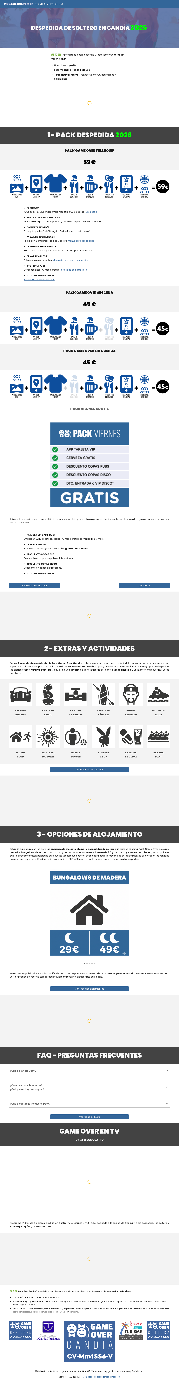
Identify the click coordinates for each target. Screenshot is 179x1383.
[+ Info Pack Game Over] (34, 586)
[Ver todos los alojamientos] (89, 989)
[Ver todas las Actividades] (89, 770)
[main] (89, 27)
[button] (166, 1071)
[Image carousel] (89, 916)
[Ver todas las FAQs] (89, 1117)
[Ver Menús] (144, 586)
